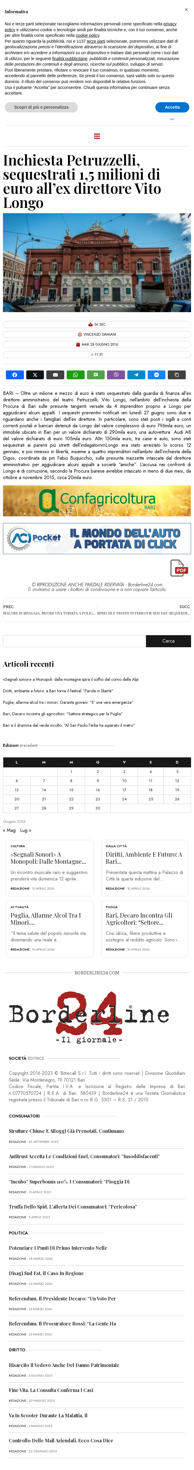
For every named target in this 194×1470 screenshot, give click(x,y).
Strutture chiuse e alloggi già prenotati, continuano (66, 1131)
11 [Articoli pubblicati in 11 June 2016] (150, 781)
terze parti (96, 41)
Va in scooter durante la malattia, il (48, 1415)
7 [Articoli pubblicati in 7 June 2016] (44, 781)
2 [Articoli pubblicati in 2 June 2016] (98, 771)
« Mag (9, 830)
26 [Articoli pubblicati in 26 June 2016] (177, 799)
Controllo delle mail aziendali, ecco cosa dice (61, 1440)
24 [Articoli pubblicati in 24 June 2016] (124, 799)
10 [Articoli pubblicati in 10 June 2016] (124, 781)
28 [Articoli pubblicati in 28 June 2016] (44, 808)
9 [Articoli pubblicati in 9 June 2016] (98, 781)
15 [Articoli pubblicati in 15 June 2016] (71, 790)
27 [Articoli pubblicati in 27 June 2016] (16, 808)
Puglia (112, 907)
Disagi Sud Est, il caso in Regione (46, 1273)
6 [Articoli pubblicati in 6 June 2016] (17, 781)
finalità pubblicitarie (69, 58)
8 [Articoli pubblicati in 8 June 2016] (71, 781)
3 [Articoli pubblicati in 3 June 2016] (124, 771)
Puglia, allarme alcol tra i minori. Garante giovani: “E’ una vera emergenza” (68, 702)
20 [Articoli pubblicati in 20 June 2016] (16, 799)
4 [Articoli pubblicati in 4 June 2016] (150, 771)
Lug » (25, 830)
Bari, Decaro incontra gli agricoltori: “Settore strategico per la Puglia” (63, 714)
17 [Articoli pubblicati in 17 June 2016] (124, 790)
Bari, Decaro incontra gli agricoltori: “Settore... (139, 918)
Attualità (20, 907)
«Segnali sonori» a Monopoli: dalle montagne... (48, 857)
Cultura (18, 846)
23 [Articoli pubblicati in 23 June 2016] (98, 799)
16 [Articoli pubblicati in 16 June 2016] (98, 790)
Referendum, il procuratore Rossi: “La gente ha (62, 1323)
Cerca (168, 641)
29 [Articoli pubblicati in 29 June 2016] (71, 808)
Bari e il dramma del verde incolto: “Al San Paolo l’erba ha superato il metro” (69, 725)
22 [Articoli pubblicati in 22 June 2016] (71, 799)
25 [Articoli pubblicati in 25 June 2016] (151, 799)
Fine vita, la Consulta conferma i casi (51, 1390)
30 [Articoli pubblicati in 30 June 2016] (98, 808)
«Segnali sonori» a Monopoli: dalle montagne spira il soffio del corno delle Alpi (71, 679)
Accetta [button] (172, 107)
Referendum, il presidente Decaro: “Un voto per (62, 1298)
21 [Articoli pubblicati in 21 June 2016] (44, 799)
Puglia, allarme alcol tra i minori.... (46, 918)
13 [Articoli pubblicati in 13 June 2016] (17, 790)
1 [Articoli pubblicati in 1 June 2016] (71, 771)
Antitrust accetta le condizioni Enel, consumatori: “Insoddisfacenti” (84, 1156)
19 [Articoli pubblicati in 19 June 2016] (177, 790)
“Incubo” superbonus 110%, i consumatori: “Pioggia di (69, 1181)
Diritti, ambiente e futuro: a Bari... (144, 857)
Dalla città (116, 846)
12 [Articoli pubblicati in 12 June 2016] (177, 781)
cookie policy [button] (87, 35)
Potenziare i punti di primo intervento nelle (58, 1248)
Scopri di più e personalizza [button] (41, 107)
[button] (186, 9)
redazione (20, 888)
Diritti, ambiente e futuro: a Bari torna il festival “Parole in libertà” (58, 691)
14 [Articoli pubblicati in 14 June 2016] (44, 790)
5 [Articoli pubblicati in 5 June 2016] (177, 771)
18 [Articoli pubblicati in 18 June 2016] (151, 790)
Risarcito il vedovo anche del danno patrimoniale (64, 1365)
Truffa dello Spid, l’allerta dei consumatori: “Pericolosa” (73, 1207)
